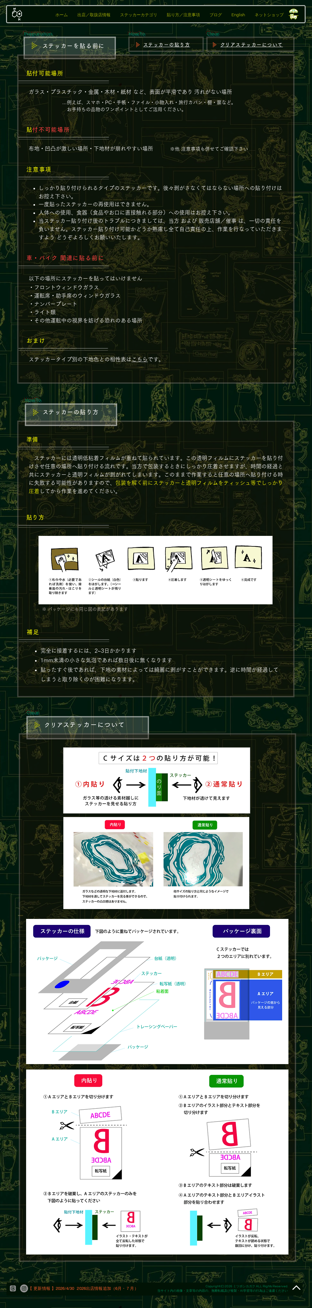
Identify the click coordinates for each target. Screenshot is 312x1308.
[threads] (13, 1288)
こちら (139, 359)
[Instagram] (24, 1288)
